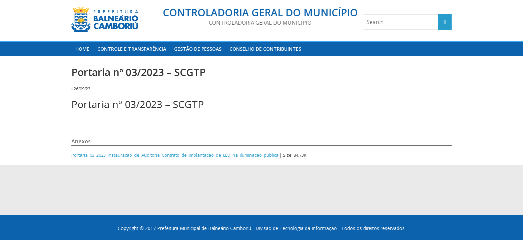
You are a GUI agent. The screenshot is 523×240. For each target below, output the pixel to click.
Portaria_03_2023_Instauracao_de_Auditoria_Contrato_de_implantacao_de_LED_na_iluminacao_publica (175, 155)
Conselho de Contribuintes (265, 49)
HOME (82, 49)
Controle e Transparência (131, 49)
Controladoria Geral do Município (260, 12)
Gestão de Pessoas (197, 49)
